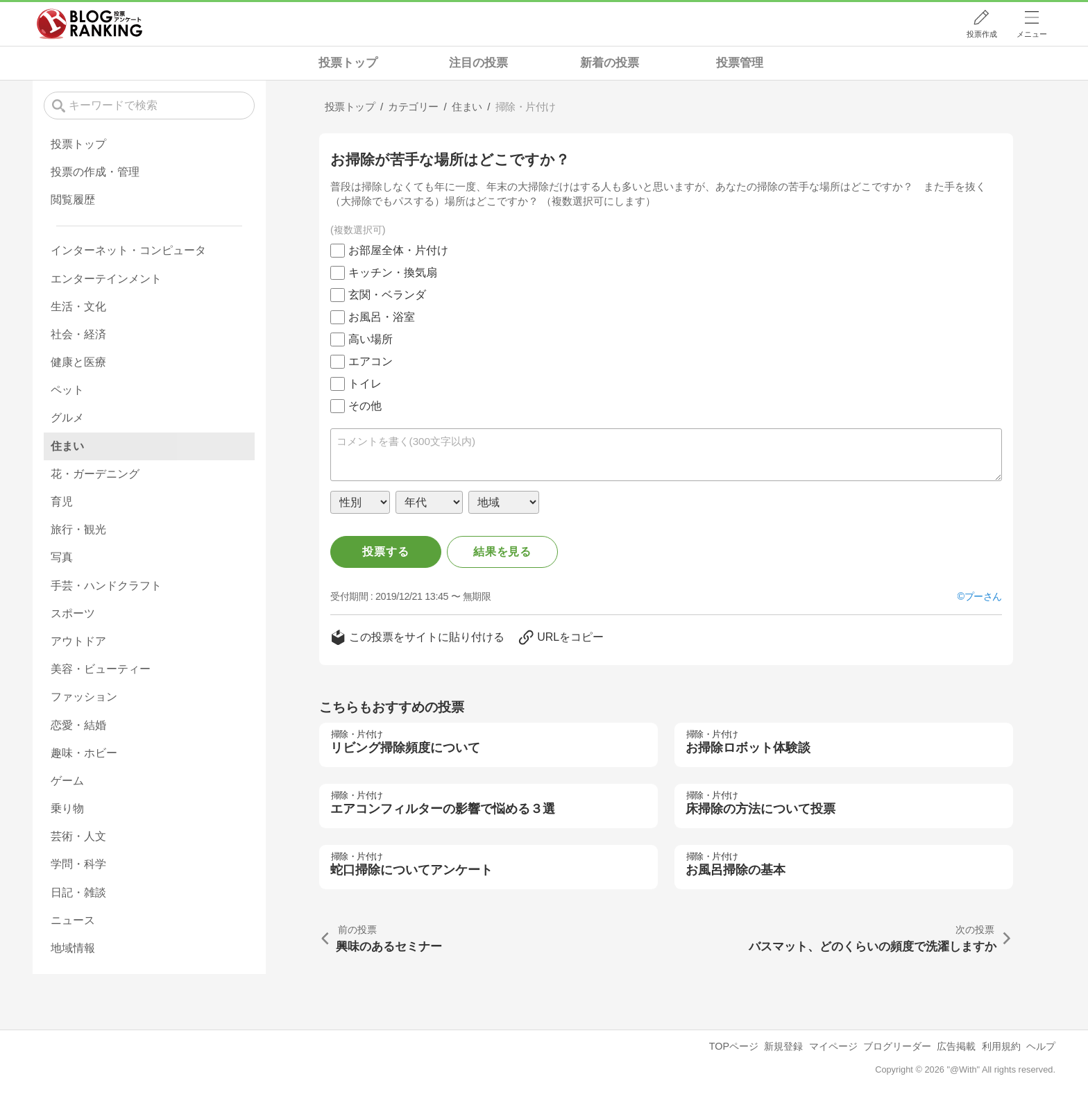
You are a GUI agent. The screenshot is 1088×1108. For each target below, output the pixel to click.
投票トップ (347, 62)
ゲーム (67, 781)
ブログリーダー (897, 1046)
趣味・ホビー (84, 753)
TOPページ (733, 1046)
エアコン (370, 361)
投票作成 (982, 34)
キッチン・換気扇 (392, 272)
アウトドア (78, 641)
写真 (62, 557)
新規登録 (783, 1046)
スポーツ (73, 613)
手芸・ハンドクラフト (106, 585)
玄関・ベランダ (387, 295)
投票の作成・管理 (95, 172)
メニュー (1032, 34)
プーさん (983, 596)
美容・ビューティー (101, 669)
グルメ (67, 417)
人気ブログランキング (89, 23)
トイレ (365, 383)
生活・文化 (78, 306)
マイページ (833, 1046)
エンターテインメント (106, 279)
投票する (385, 551)
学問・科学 (78, 864)
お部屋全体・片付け (398, 250)
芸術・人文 (78, 836)
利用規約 (1001, 1046)
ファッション (84, 697)
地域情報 (73, 948)
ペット (67, 390)
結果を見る (502, 551)
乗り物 (67, 808)
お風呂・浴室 (381, 317)
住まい (67, 446)
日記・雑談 (78, 892)
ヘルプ (1040, 1046)
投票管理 (739, 62)
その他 (365, 406)
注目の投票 (478, 62)
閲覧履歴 (73, 199)
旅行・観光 (78, 529)
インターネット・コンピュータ (128, 250)
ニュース (73, 920)
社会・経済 (78, 334)
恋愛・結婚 (78, 725)
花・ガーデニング (95, 474)
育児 (62, 501)
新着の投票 (609, 62)
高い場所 (370, 339)
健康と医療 (78, 362)
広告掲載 (956, 1046)
